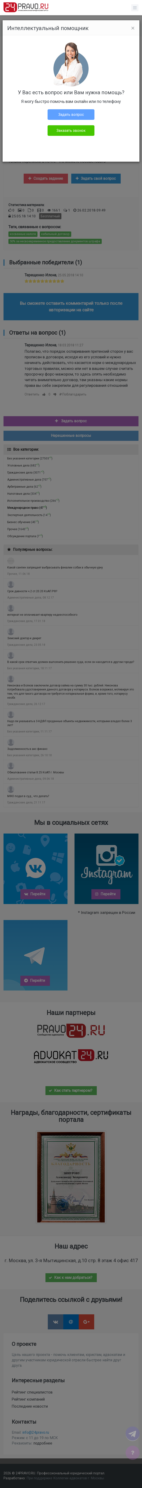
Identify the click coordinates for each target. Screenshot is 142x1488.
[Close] (133, 28)
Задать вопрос (71, 114)
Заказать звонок (71, 130)
